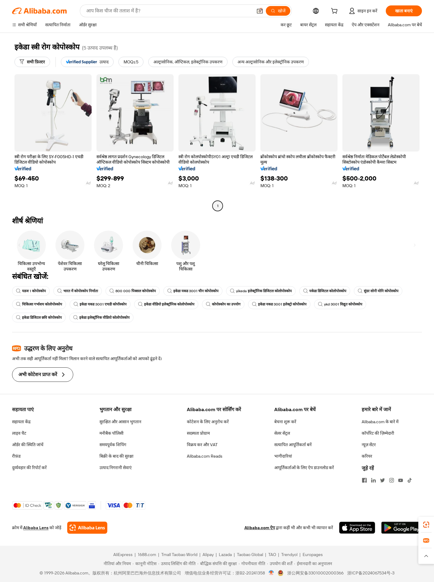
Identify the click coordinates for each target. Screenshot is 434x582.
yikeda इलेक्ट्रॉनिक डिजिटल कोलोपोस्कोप (261, 291)
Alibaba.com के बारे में (380, 421)
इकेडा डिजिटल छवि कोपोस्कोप (39, 317)
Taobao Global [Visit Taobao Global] (250, 554)
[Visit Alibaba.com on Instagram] (391, 480)
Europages (313, 554)
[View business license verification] (271, 573)
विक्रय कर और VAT (202, 444)
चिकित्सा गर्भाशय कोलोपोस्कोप (39, 304)
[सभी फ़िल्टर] (32, 62)
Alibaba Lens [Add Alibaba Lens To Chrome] (36, 527)
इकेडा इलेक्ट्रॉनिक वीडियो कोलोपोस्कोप (101, 317)
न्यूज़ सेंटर (369, 444)
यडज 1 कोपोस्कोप (31, 291)
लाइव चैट (19, 433)
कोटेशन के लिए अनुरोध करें (208, 421)
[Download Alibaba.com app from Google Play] (401, 528)
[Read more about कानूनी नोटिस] (144, 563)
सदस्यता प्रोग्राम (198, 433)
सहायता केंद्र (21, 421)
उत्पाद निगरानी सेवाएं (115, 467)
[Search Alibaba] (168, 11)
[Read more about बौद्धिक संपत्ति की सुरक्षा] (217, 563)
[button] (259, 10)
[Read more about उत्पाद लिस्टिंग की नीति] (177, 563)
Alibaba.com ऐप (259, 527)
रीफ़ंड (16, 456)
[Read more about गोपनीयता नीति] (252, 563)
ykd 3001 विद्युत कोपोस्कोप (340, 304)
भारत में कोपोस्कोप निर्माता (77, 291)
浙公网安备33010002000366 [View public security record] (315, 573)
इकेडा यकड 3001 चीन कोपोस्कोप (193, 291)
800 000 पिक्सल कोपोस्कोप (132, 291)
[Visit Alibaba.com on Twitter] (382, 480)
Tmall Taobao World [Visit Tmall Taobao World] (179, 554)
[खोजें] (278, 11)
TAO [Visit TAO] (272, 554)
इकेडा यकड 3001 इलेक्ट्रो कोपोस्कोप (279, 304)
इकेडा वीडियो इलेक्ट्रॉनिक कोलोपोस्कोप (166, 304)
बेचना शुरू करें (285, 421)
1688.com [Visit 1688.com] (147, 554)
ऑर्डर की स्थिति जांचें (27, 444)
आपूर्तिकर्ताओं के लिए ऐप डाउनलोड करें (304, 467)
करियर (367, 456)
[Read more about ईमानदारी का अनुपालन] (313, 563)
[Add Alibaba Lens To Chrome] (87, 528)
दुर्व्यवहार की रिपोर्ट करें (29, 467)
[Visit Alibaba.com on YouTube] (400, 480)
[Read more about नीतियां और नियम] (116, 563)
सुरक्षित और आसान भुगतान (120, 421)
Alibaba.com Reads (204, 456)
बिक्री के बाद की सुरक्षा (116, 456)
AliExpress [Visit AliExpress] (123, 554)
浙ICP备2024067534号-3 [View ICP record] (371, 573)
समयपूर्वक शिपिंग (112, 444)
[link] (426, 524)
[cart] (335, 11)
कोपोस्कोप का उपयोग (223, 304)
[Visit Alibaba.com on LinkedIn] (373, 480)
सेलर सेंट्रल (282, 433)
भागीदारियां (283, 456)
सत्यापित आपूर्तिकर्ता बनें (293, 444)
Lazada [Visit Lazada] (225, 554)
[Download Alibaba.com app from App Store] (357, 528)
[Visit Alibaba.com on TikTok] (409, 480)
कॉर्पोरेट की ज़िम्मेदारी (378, 433)
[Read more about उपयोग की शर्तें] (279, 563)
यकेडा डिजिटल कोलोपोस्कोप (324, 291)
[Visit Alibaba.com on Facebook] (364, 480)
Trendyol (289, 554)
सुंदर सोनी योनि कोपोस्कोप (378, 291)
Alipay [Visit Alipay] (208, 554)
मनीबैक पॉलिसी (111, 433)
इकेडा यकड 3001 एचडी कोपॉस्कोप (100, 304)
